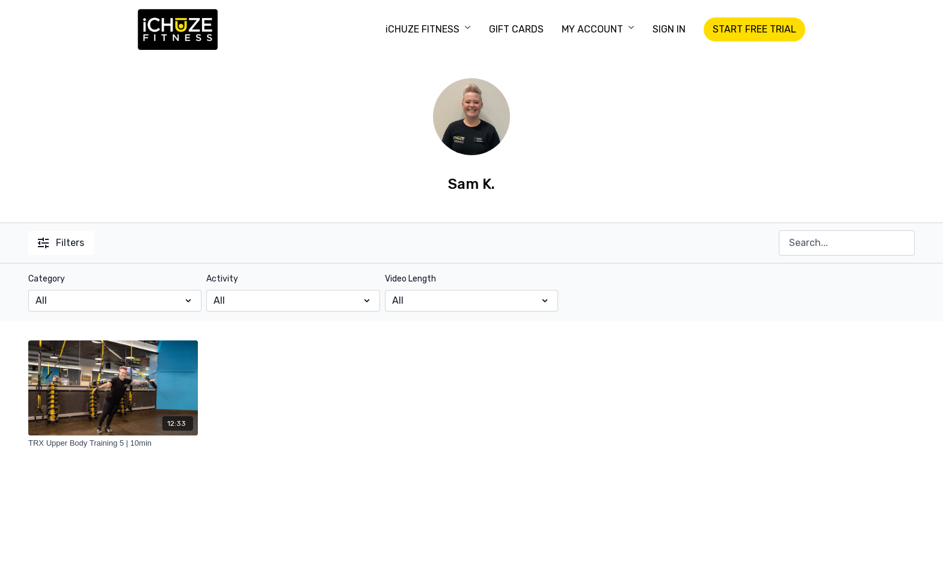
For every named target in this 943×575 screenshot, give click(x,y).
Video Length (410, 279)
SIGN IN (669, 29)
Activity (222, 279)
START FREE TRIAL (754, 29)
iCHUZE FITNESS (428, 29)
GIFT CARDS (516, 29)
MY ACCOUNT (598, 29)
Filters (61, 242)
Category (46, 279)
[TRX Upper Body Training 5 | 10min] (113, 443)
